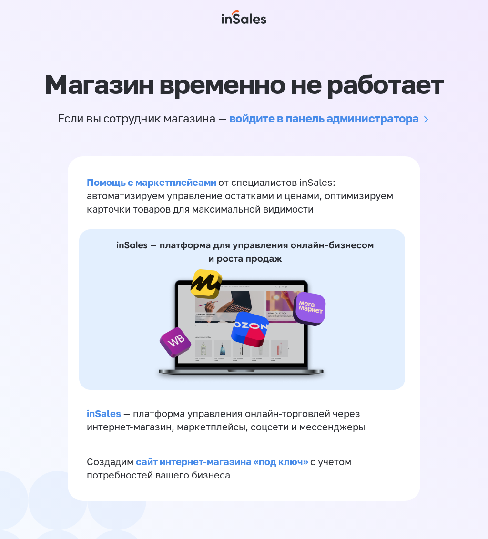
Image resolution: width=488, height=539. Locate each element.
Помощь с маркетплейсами (152, 182)
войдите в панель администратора (324, 118)
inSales (104, 413)
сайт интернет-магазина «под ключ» (223, 461)
